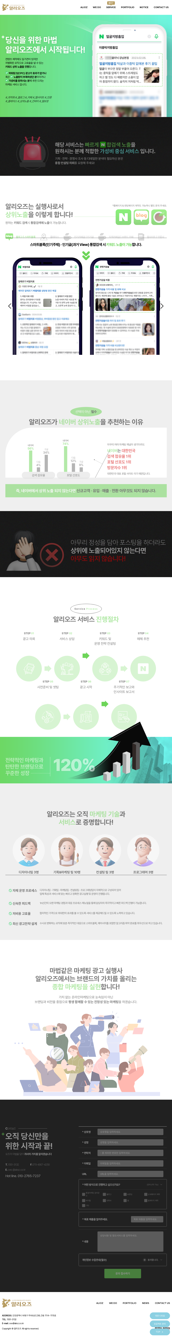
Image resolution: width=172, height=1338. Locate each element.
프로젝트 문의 (160, 1324)
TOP (160, 1332)
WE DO (97, 7)
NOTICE (144, 7)
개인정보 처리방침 (162, 1328)
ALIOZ (83, 7)
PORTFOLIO (127, 7)
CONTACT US (161, 7)
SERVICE (111, 7)
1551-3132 (160, 1316)
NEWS (145, 1303)
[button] (10, 306)
